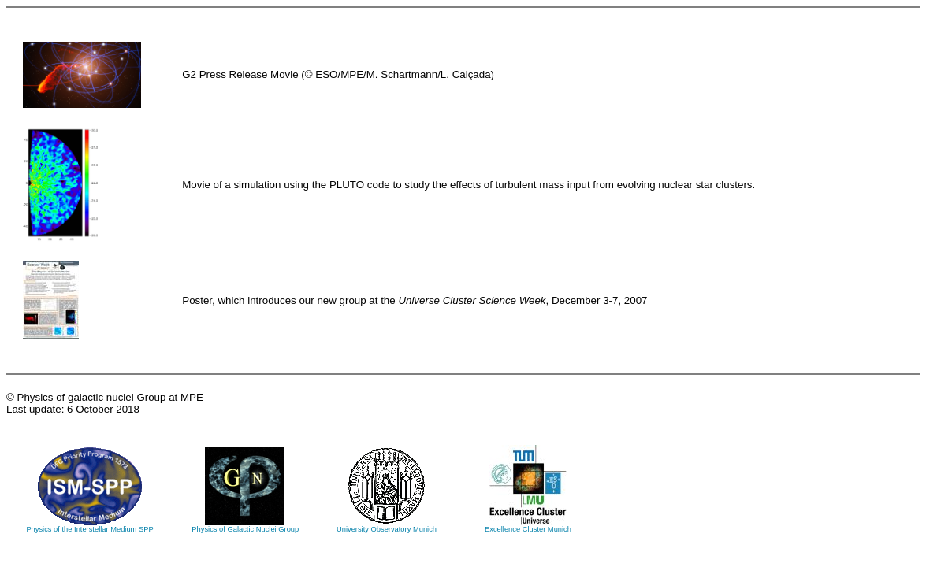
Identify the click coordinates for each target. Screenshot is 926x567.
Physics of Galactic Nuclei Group (244, 526)
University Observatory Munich (387, 526)
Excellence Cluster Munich (528, 526)
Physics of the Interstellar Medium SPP (89, 526)
